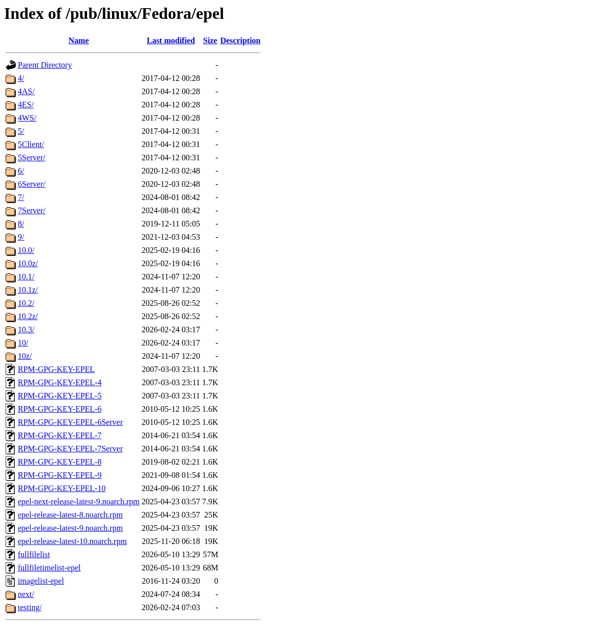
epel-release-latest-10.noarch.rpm (72, 541)
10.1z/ (28, 289)
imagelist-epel (41, 581)
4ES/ (26, 104)
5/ (21, 131)
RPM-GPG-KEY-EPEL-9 (59, 475)
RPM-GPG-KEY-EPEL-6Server (70, 422)
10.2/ (26, 303)
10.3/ (26, 329)
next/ (26, 594)
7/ (21, 197)
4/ (21, 78)
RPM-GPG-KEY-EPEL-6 (59, 409)
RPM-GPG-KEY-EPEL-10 (61, 488)
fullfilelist (34, 554)
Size (210, 40)
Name (79, 40)
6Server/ (31, 184)
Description (240, 40)
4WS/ (27, 117)
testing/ (30, 607)
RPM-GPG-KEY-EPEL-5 (59, 395)
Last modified (171, 40)
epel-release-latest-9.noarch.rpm (70, 528)
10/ (23, 342)
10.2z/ (28, 316)
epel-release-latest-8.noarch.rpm (70, 514)
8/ (21, 223)
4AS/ (26, 91)
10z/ (25, 356)
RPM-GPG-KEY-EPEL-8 (59, 461)
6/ (21, 170)
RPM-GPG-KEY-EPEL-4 (59, 382)
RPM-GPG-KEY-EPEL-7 (59, 435)
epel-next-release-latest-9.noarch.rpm (78, 501)
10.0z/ (28, 263)
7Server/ (31, 210)
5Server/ (31, 157)
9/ (21, 237)
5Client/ (31, 144)
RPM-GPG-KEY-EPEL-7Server (70, 448)
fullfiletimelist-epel (49, 567)
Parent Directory (45, 65)
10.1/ (26, 276)
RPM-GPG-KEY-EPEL (56, 369)
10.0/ (26, 250)
